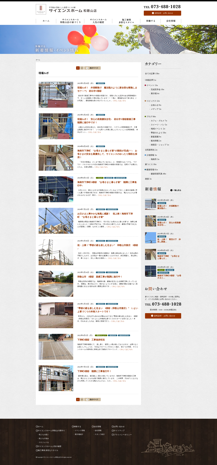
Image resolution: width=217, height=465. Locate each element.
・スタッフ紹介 (99, 434)
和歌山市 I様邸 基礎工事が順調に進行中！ (99, 277)
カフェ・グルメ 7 (159, 121)
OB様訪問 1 (150, 80)
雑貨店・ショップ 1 (160, 145)
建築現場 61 (152, 170)
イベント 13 (152, 85)
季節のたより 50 (158, 133)
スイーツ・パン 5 (159, 125)
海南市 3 (155, 159)
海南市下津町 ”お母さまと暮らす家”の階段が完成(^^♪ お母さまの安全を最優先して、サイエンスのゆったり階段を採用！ (107, 154)
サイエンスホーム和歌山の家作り (51, 430)
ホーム (40, 426)
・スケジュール (43, 442)
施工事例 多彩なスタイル (48, 450)
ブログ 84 (151, 117)
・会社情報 (97, 430)
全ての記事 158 (152, 74)
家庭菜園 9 (156, 137)
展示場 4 (155, 93)
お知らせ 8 (156, 105)
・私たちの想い (43, 435)
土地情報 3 (151, 155)
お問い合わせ (119, 426)
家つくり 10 (151, 164)
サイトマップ (119, 430)
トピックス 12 (153, 101)
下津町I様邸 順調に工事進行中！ (94, 371)
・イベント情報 (79, 430)
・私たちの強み (43, 438)
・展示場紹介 (78, 434)
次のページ (94, 68)
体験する (77, 426)
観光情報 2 (156, 141)
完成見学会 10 (157, 89)
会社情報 (97, 426)
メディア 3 (156, 109)
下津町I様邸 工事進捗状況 (91, 340)
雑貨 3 (148, 179)
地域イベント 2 (158, 129)
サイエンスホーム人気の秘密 (49, 446)
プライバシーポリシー (123, 435)
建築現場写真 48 (158, 174)
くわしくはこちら (119, 101)
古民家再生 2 (151, 150)
